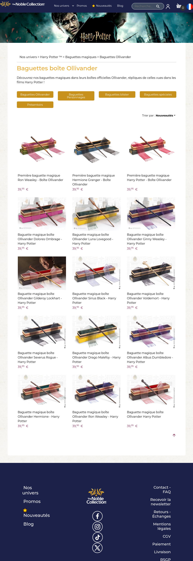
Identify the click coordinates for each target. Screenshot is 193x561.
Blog (119, 5)
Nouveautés (102, 6)
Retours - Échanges (161, 514)
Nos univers (63, 6)
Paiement (161, 544)
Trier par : (157, 115)
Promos (81, 5)
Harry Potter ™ (51, 57)
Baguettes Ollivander (115, 57)
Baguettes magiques (80, 57)
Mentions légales (162, 526)
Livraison (162, 552)
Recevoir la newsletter (160, 501)
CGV (167, 536)
